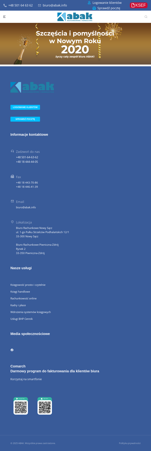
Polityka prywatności (130, 443)
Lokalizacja (24, 222)
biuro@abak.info (55, 5)
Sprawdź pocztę (108, 8)
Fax (18, 177)
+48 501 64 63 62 (20, 5)
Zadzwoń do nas (28, 152)
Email (20, 202)
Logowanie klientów (107, 3)
